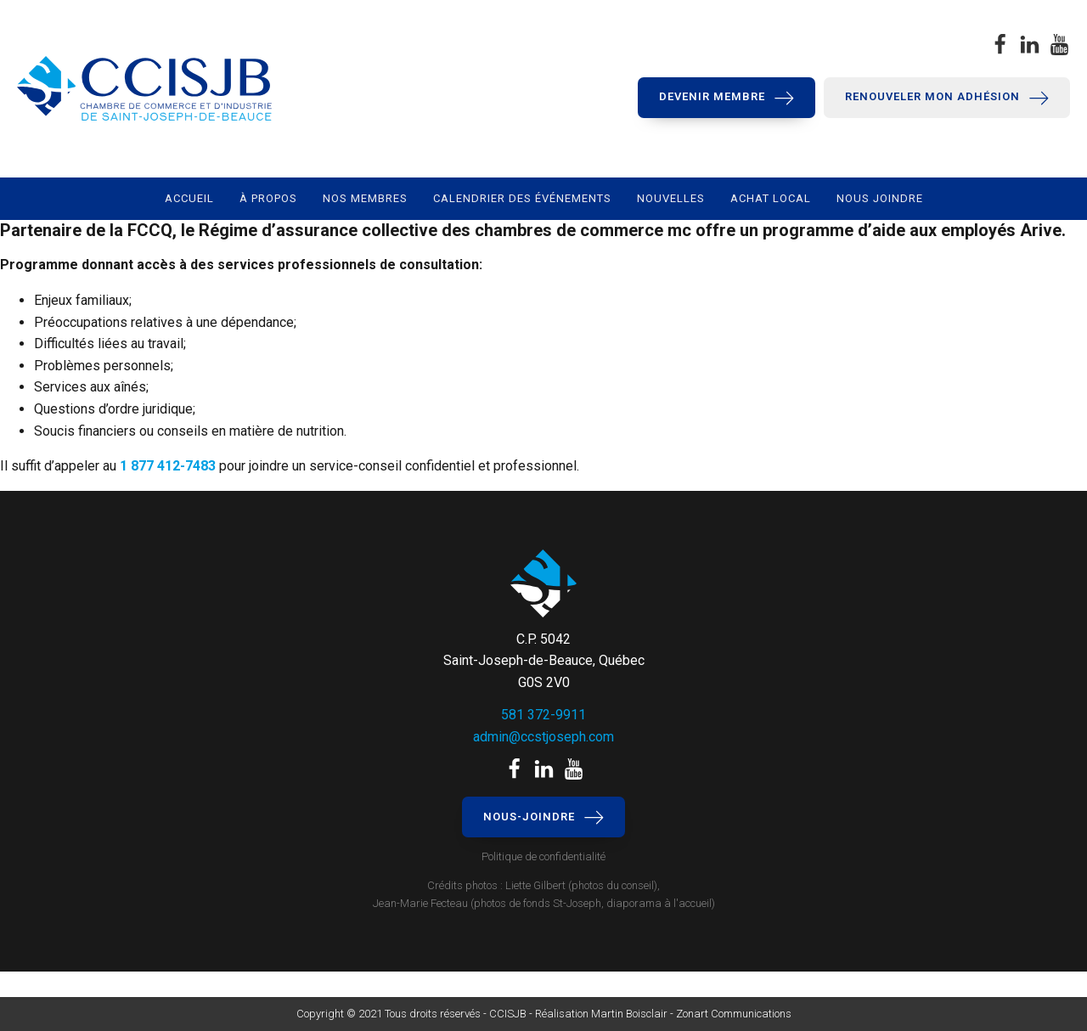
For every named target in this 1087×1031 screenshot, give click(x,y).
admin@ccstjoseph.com (543, 737)
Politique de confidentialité (543, 856)
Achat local (770, 198)
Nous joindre (879, 198)
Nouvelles (671, 198)
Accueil (189, 198)
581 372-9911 (543, 715)
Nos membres (365, 198)
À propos (268, 198)
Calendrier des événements (522, 198)
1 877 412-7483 (168, 466)
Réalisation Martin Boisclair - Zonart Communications (661, 1013)
